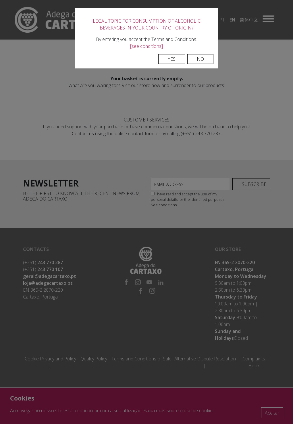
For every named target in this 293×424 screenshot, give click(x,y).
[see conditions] (146, 46)
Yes (172, 59)
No (200, 59)
